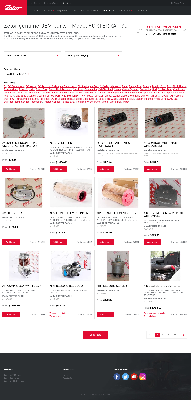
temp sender (22, 102)
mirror (154, 95)
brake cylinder (27, 89)
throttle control (51, 102)
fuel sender (177, 92)
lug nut (145, 95)
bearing (147, 86)
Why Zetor (62, 10)
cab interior (90, 89)
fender (101, 92)
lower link (134, 95)
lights (108, 95)
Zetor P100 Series (11, 378)
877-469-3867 (161, 33)
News (65, 375)
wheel (105, 102)
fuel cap (141, 92)
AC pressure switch (48, 86)
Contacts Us (141, 10)
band (124, 86)
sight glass (111, 99)
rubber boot (81, 99)
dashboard (10, 92)
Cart (70, 3)
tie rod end (67, 102)
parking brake (30, 99)
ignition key (78, 95)
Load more (95, 334)
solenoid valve (126, 99)
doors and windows (40, 92)
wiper (126, 102)
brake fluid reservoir (60, 89)
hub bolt (66, 95)
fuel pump (164, 92)
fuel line (152, 92)
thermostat (36, 102)
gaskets (31, 95)
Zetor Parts (108, 10)
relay (70, 99)
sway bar (172, 99)
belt (169, 86)
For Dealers (35, 3)
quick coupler (58, 99)
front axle (129, 92)
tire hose (81, 102)
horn (57, 95)
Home (35, 10)
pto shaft (45, 99)
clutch (117, 89)
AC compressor (16, 86)
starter (139, 99)
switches (8, 102)
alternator (115, 86)
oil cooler (163, 95)
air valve (104, 86)
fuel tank (9, 95)
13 (175, 335)
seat (101, 99)
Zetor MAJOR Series (12, 375)
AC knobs (31, 86)
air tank (94, 86)
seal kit (93, 99)
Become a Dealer (51, 3)
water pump (93, 102)
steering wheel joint (155, 99)
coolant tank (165, 89)
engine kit (57, 92)
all (5, 86)
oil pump (17, 99)
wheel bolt (115, 102)
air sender (83, 86)
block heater (179, 86)
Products (48, 10)
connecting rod (148, 89)
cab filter (78, 89)
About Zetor (125, 10)
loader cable (119, 95)
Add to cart (11, 169)
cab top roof (105, 89)
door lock (22, 92)
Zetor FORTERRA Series (14, 381)
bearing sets (159, 86)
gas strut (21, 95)
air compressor (68, 86)
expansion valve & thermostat (80, 92)
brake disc (41, 89)
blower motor (11, 89)
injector (90, 95)
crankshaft (179, 89)
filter (109, 92)
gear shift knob (45, 95)
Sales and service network (85, 10)
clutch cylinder (130, 89)
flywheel (118, 92)
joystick (99, 95)
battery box (135, 86)
